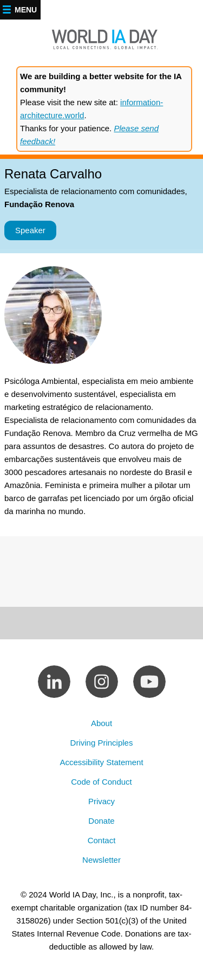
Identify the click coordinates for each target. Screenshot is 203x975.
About (101, 723)
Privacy (101, 801)
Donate (101, 820)
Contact (102, 840)
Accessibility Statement (101, 762)
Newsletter (101, 859)
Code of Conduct (101, 781)
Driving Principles (101, 742)
